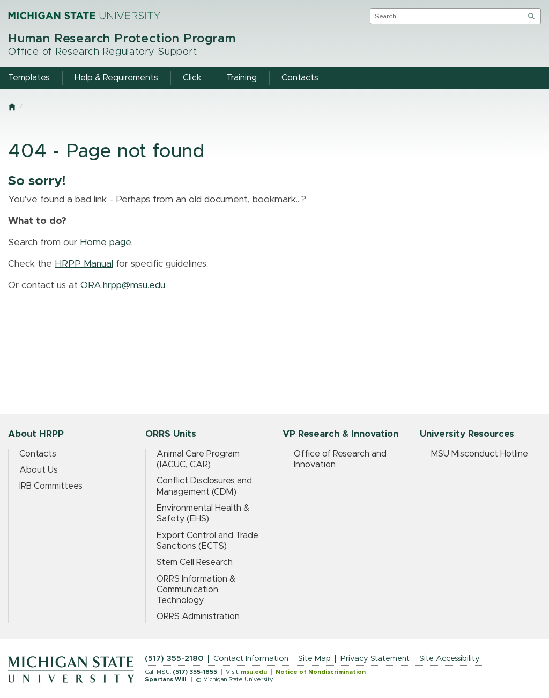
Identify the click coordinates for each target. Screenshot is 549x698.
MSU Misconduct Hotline (479, 454)
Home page (105, 242)
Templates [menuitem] (29, 78)
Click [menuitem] (192, 78)
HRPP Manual (84, 264)
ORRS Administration (198, 616)
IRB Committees (51, 486)
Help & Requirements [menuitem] (116, 78)
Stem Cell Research (195, 562)
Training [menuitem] (241, 78)
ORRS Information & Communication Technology (196, 590)
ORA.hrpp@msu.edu (122, 285)
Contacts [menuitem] (299, 78)
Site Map (314, 659)
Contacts (37, 454)
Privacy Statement (375, 659)
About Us (38, 470)
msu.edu (254, 672)
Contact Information (250, 659)
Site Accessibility (449, 659)
